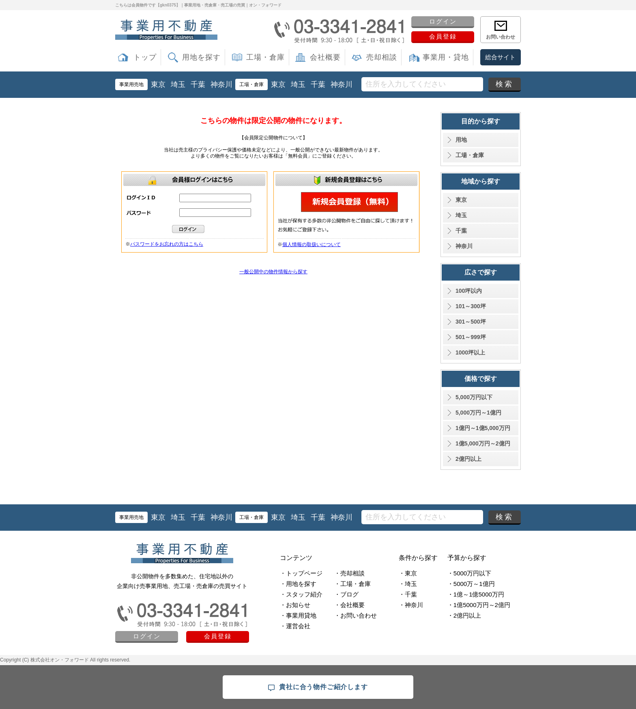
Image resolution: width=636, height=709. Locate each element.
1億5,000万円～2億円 (483, 443)
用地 (461, 139)
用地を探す (201, 57)
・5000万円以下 (469, 573)
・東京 (408, 573)
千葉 (198, 84)
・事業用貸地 (298, 615)
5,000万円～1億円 (478, 412)
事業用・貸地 (446, 57)
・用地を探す (298, 583)
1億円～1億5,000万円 (483, 428)
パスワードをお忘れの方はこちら (166, 244)
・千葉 (408, 594)
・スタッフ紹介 (301, 594)
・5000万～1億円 (471, 583)
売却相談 (381, 57)
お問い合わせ (500, 37)
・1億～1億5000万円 (475, 594)
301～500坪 (471, 321)
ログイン (443, 21)
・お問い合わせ (355, 615)
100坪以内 (469, 290)
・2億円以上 (464, 615)
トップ (145, 57)
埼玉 (178, 84)
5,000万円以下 (474, 397)
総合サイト (500, 57)
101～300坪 (471, 306)
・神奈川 (411, 604)
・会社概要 (349, 604)
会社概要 (325, 57)
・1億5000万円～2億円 (478, 604)
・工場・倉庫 (352, 583)
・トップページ (301, 573)
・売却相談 (349, 573)
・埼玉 (408, 583)
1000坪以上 (470, 352)
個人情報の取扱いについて (311, 244)
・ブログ (346, 594)
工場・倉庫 (265, 57)
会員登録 (443, 36)
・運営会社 (295, 626)
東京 (158, 84)
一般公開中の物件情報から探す (273, 272)
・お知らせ (295, 604)
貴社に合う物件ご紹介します (317, 687)
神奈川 (221, 84)
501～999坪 (471, 337)
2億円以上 (468, 459)
